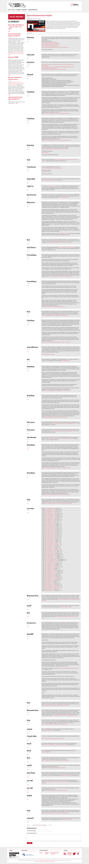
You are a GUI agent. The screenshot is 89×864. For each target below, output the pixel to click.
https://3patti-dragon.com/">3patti (50, 563)
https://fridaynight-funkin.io (46, 751)
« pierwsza (28, 825)
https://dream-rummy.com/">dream (51, 516)
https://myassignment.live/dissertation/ (48, 354)
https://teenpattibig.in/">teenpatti (50, 574)
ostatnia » (50, 825)
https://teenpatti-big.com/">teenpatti (51, 575)
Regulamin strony (47, 853)
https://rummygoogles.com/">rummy (51, 556)
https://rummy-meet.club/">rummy (51, 538)
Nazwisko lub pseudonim (31, 830)
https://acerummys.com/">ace (50, 590)
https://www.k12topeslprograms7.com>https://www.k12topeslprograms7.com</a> (57, 140)
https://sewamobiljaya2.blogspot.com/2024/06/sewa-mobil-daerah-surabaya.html (58, 503)
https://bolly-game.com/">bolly (50, 568)
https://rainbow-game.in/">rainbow (51, 553)
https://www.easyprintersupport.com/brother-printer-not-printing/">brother (56, 781)
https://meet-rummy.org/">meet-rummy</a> (52, 543)
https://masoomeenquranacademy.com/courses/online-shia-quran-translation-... (65, 715)
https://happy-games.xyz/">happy (50, 564)
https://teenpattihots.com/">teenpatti (51, 585)
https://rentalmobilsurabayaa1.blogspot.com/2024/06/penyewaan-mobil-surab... (57, 705)
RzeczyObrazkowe (42, 861)
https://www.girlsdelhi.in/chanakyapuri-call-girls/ (66, 247)
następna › (48, 825)
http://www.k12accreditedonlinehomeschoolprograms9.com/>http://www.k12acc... (57, 390)
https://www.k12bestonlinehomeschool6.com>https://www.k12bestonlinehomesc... (57, 494)
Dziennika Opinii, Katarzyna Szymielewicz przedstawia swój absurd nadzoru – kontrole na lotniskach (16, 83)
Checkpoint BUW (13, 57)
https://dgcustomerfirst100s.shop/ (66, 819)
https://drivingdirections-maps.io (66, 606)
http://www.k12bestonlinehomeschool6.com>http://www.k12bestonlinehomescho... (57, 467)
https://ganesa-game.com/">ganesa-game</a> (52, 549)
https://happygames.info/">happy (50, 565)
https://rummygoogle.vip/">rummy (51, 555)
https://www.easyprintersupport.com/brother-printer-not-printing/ (56, 790)
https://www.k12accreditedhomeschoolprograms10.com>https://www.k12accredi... (57, 341)
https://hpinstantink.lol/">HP (49, 730)
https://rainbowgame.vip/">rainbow (51, 550)
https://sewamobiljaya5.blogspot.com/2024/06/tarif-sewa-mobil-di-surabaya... (55, 723)
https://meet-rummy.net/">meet (50, 541)
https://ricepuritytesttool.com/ (64, 197)
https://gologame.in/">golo (49, 581)
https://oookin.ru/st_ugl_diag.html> (64, 233)
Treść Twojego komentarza (32, 833)
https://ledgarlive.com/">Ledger (51, 185)
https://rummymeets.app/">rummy (50, 526)
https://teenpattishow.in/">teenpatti (51, 576)
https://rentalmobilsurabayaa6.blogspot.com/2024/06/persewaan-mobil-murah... (59, 242)
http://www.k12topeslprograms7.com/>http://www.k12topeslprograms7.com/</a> (57, 113)
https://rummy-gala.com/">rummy (50, 545)
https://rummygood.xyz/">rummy (50, 510)
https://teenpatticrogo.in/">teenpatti (51, 571)
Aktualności (24, 9)
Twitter (74, 853)
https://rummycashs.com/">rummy (51, 520)
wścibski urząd (29, 33)
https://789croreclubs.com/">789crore (51, 513)
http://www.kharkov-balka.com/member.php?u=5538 (50, 46)
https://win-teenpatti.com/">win (50, 524)
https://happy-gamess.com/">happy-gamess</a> (53, 566)
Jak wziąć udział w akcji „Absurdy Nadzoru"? (15, 98)
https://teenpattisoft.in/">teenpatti (50, 580)
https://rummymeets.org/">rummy (50, 530)
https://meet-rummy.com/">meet (50, 528)
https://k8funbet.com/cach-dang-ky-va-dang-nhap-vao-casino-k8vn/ (53, 738)
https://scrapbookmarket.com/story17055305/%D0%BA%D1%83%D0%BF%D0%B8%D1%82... (58, 64)
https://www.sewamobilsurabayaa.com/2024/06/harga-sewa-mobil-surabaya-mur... (55, 812)
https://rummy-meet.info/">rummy (51, 535)
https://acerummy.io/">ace (49, 589)
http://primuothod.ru (45, 152)
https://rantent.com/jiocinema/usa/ (67, 775)
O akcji (13, 9)
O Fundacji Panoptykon (32, 9)
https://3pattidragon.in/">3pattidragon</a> (52, 561)
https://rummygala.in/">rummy (50, 546)
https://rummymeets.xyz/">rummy (50, 533)
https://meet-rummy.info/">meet (50, 540)
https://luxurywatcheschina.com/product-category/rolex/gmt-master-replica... (60, 438)
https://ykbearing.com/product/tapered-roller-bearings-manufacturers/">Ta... (65, 423)
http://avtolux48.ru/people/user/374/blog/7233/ (49, 42)
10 (45, 825)
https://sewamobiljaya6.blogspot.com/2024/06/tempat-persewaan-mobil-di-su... (55, 315)
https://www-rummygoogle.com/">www (52, 559)
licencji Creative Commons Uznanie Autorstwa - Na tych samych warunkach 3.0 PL (49, 860)
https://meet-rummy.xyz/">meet (50, 525)
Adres (28, 41)
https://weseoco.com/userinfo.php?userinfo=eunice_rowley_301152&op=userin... (55, 47)
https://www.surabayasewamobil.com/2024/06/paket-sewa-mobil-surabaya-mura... (55, 760)
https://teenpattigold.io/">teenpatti (50, 518)
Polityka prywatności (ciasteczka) (55, 853)
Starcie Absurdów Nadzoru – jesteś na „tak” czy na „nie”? (16, 27)
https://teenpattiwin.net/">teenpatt (50, 523)
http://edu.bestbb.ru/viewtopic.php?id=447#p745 (50, 44)
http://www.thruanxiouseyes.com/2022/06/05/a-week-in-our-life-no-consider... (55, 148)
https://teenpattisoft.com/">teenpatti (51, 579)
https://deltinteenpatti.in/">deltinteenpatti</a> (52, 587)
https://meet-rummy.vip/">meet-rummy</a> (52, 544)
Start (9, 9)
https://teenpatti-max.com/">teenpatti (51, 519)
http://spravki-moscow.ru (46, 171)
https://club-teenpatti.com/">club (50, 515)
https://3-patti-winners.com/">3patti (51, 554)
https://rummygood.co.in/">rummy (51, 511)
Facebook (78, 853)
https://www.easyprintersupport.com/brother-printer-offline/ (56, 767)
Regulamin (18, 9)
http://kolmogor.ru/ (45, 65)
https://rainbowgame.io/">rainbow (50, 551)
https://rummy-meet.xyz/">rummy (50, 534)
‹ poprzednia (30, 825)
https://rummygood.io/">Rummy (50, 508)
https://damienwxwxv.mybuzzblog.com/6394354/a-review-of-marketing (54, 69)
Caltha (47, 861)
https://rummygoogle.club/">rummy (51, 558)
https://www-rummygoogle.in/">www (51, 560)
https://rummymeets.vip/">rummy (50, 531)
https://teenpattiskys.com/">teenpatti (51, 514)
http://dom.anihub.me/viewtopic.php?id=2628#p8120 (51, 43)
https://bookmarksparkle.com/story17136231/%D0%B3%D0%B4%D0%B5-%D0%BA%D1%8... (58, 66)
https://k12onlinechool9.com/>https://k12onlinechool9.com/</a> (54, 306)
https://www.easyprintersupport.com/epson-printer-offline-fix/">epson (55, 744)
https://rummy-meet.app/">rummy (50, 536)
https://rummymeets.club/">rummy (51, 529)
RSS (65, 853)
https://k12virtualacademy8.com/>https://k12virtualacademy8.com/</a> (55, 417)
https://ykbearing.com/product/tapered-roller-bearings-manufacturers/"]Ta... (63, 430)
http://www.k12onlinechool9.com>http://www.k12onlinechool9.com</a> (61, 276)
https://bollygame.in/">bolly (49, 569)
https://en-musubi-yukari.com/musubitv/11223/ (49, 68)
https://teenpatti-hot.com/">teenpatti (51, 584)
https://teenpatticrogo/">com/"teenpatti (51, 570)
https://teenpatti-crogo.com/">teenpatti (51, 573)
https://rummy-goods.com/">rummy (51, 509)
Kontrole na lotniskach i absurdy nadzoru (15, 78)
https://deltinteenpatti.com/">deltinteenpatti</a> (53, 586)
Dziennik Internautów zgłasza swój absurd (14, 35)
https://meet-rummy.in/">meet (50, 539)
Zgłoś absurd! (16, 16)
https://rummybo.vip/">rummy (50, 521)
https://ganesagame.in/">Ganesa (50, 548)
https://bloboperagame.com (66, 360)
